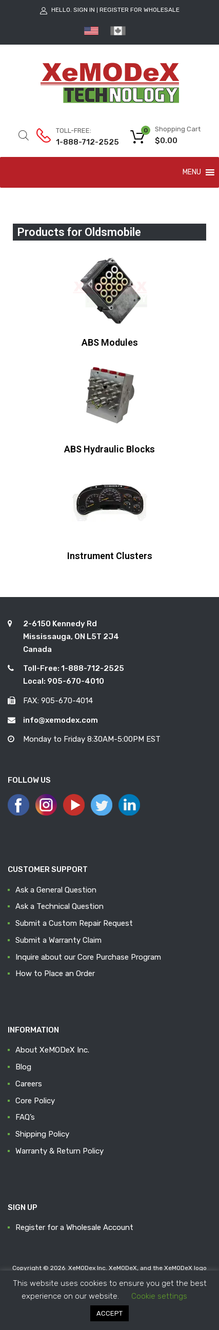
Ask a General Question (55, 890)
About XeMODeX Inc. (52, 1050)
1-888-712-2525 (81, 142)
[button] (192, 172)
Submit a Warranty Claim (58, 940)
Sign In (84, 9)
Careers (28, 1083)
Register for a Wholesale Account (74, 1227)
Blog (23, 1066)
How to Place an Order (55, 973)
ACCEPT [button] (109, 1313)
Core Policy (35, 1100)
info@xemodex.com (60, 720)
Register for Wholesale (139, 9)
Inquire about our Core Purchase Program (88, 957)
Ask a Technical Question (59, 906)
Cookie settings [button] (159, 1296)
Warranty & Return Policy (59, 1151)
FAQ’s (25, 1117)
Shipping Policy (42, 1134)
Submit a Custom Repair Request (74, 923)
